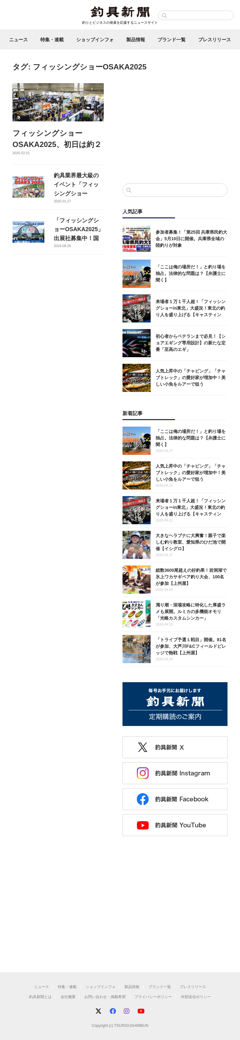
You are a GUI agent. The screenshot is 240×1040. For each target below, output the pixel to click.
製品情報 (135, 39)
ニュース (18, 39)
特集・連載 (52, 39)
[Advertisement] (175, 127)
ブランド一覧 (172, 39)
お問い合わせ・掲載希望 (105, 997)
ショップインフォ (95, 39)
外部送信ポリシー (196, 997)
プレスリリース (214, 39)
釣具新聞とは (40, 997)
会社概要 (68, 997)
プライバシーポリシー (153, 997)
